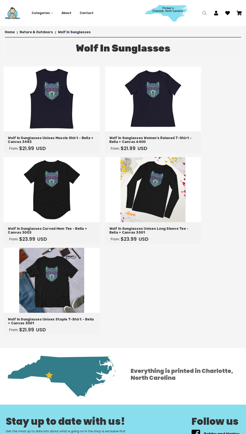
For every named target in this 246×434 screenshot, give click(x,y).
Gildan (12, 367)
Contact (86, 13)
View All (13, 373)
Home (31, 412)
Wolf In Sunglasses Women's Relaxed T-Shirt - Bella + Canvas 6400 (92, 132)
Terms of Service (94, 430)
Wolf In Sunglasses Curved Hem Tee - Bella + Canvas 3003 (152, 132)
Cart (85, 412)
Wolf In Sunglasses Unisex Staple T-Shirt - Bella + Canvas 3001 (31, 218)
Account (88, 417)
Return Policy (91, 421)
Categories (42, 13)
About (66, 13)
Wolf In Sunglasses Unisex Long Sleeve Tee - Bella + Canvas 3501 (214, 132)
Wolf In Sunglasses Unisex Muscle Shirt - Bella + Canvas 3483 (31, 132)
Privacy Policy (92, 426)
